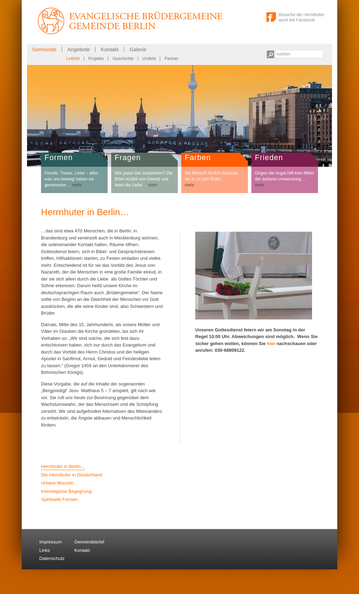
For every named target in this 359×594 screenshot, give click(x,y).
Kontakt (109, 49)
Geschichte (123, 59)
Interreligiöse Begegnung (66, 491)
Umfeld (149, 59)
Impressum (50, 541)
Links (44, 550)
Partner (171, 59)
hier (271, 343)
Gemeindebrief (89, 541)
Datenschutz (52, 558)
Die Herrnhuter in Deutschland (71, 474)
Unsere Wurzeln (57, 483)
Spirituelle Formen (59, 499)
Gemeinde (44, 49)
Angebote (78, 49)
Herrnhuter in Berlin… (63, 466)
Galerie (137, 49)
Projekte (96, 59)
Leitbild (73, 59)
